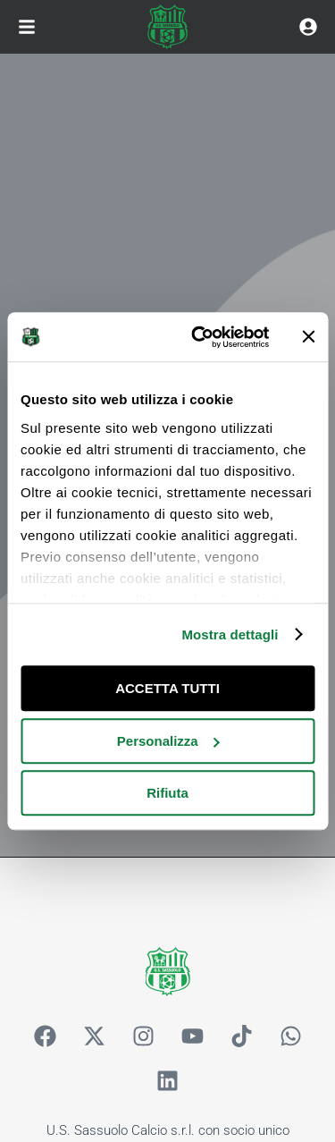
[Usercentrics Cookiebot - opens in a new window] (199, 337)
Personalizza (168, 741)
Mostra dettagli (229, 634)
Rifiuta (167, 792)
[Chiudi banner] (308, 337)
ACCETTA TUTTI (167, 688)
